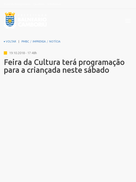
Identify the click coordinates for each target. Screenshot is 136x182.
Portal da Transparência (17, 4)
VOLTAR (10, 41)
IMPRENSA (39, 41)
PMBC (25, 41)
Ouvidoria (38, 4)
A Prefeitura (54, 4)
